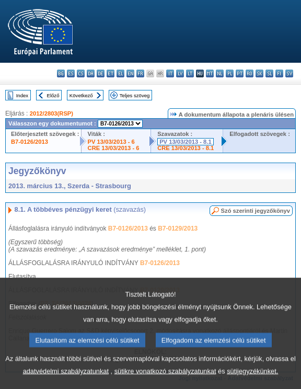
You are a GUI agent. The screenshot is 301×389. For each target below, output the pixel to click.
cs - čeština (81, 73)
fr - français (140, 73)
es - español (71, 73)
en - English (130, 73)
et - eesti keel (110, 73)
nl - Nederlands (220, 73)
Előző (53, 95)
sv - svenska (289, 73)
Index (22, 95)
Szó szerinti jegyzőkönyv (255, 211)
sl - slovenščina (269, 73)
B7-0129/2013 (178, 228)
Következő (81, 95)
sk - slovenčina (259, 73)
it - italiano (170, 73)
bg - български (61, 73)
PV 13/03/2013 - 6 (111, 142)
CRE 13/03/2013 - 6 (114, 148)
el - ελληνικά (120, 73)
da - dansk (91, 73)
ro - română (249, 73)
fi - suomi (279, 73)
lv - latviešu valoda (180, 73)
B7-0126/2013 (29, 142)
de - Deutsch (101, 73)
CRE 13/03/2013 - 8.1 (185, 148)
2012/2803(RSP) (51, 113)
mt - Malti (210, 73)
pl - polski (230, 73)
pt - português (240, 73)
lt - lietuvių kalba (190, 73)
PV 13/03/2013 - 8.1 (185, 142)
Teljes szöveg (135, 95)
